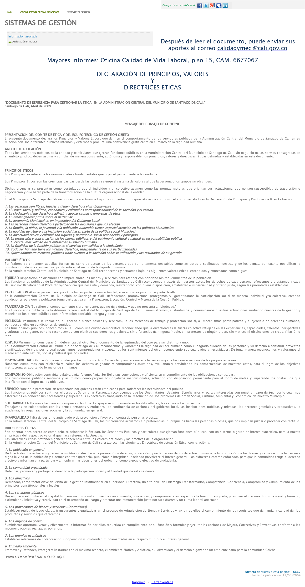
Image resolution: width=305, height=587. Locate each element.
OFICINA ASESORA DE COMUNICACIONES (39, 12)
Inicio (9, 12)
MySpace (219, 5)
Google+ (212, 5)
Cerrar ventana (162, 582)
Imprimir (138, 582)
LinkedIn (225, 5)
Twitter (206, 5)
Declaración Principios (24, 41)
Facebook (199, 5)
